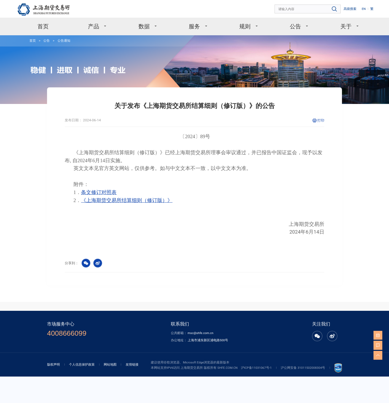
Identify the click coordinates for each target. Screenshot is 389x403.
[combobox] (308, 9)
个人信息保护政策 (82, 364)
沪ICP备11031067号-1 (256, 368)
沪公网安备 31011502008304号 (303, 368)
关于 (346, 26)
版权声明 (53, 364)
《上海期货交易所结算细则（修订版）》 (126, 200)
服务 (195, 26)
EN (364, 9)
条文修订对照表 (99, 192)
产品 (94, 26)
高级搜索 (350, 9)
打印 (320, 120)
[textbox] (308, 9)
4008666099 (66, 333)
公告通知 (63, 40)
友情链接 (132, 364)
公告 (296, 26)
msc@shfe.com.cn (200, 333)
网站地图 (110, 364)
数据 (144, 26)
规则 (245, 26)
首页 (43, 26)
